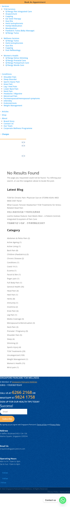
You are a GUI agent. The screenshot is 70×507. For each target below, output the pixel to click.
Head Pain (11, 291)
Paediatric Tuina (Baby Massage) (19, 30)
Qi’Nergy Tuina (12, 33)
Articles (5, 111)
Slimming (11, 343)
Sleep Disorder (10, 79)
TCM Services (9, 9)
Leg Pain (10, 315)
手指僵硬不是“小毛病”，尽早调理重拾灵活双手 (26, 223)
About (4, 118)
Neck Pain (8, 91)
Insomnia (11, 307)
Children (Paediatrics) (16, 254)
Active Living (12, 246)
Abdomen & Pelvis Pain (17, 238)
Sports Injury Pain (12, 82)
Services (5, 6)
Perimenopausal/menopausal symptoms (22, 98)
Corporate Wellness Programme (18, 128)
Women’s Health (11, 55)
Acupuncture (11, 14)
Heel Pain (11, 294)
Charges (5, 134)
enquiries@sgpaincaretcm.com (12, 449)
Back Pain (11, 250)
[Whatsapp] (62, 500)
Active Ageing (13, 242)
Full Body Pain (13, 282)
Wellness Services (11, 38)
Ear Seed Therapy (13, 18)
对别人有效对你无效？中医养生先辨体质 (23, 212)
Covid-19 (11, 266)
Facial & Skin (12, 274)
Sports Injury (12, 347)
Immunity (11, 303)
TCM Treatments (14, 351)
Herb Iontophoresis (14, 23)
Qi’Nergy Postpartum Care (17, 63)
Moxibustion (11, 28)
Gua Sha (9, 21)
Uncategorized (13, 355)
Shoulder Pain (10, 77)
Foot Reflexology (13, 50)
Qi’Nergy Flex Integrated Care (18, 11)
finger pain (12, 278)
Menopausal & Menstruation (19, 323)
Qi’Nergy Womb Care (14, 65)
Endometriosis (10, 103)
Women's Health (14, 363)
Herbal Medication (13, 25)
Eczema (10, 270)
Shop (4, 115)
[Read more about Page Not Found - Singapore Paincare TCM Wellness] (7, 419)
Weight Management (13, 105)
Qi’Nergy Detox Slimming (16, 58)
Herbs (9, 298)
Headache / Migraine (13, 93)
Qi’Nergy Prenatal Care (15, 60)
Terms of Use (42, 424)
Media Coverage (14, 319)
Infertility (8, 101)
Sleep (9, 339)
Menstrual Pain (10, 96)
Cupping (9, 16)
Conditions (7, 74)
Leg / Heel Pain (10, 86)
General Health (13, 286)
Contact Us (8, 123)
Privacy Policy (55, 424)
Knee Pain (8, 84)
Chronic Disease (14, 258)
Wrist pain (11, 367)
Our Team (8, 126)
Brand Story (9, 121)
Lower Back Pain (11, 89)
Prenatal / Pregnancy (16, 331)
